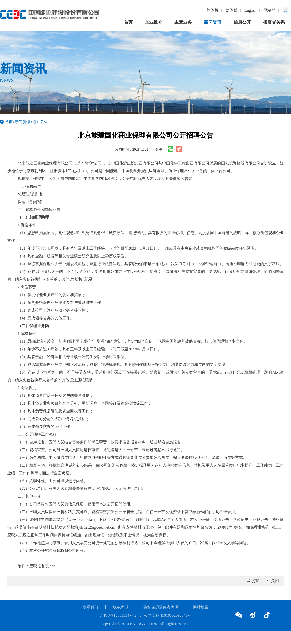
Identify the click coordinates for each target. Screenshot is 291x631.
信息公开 (242, 22)
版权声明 (121, 607)
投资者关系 (274, 22)
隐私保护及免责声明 (160, 607)
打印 (256, 581)
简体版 (212, 10)
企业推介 (153, 22)
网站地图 (201, 607)
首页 (128, 22)
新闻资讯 (212, 22)
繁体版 (231, 10)
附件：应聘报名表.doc (36, 566)
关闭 (275, 581)
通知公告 (40, 122)
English (250, 10)
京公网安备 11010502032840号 (165, 615)
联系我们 (90, 607)
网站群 (269, 10)
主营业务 (183, 22)
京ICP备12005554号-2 (118, 615)
